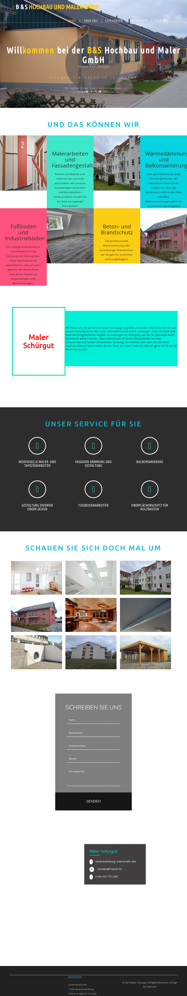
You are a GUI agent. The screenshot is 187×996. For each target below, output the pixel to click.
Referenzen (139, 20)
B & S (57, 6)
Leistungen (114, 20)
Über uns (91, 20)
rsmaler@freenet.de (109, 869)
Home (72, 20)
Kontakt (162, 20)
